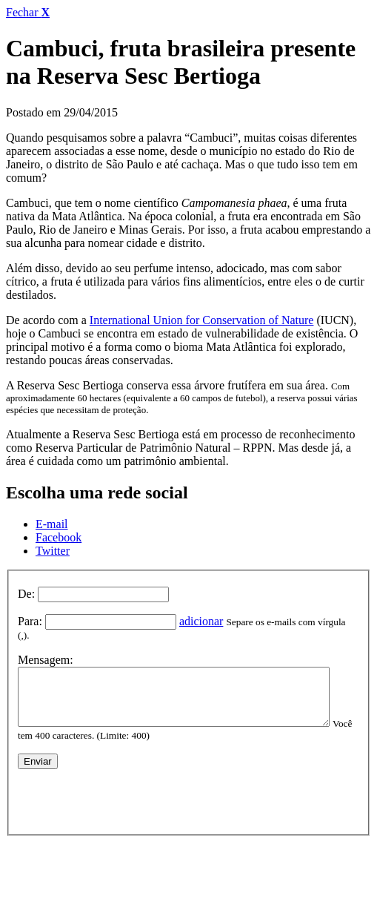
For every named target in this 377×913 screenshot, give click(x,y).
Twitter (53, 550)
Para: (30, 621)
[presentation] (130, 794)
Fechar (28, 12)
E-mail (52, 524)
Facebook (58, 537)
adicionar (201, 621)
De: (26, 593)
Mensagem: (45, 648)
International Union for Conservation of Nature (202, 320)
